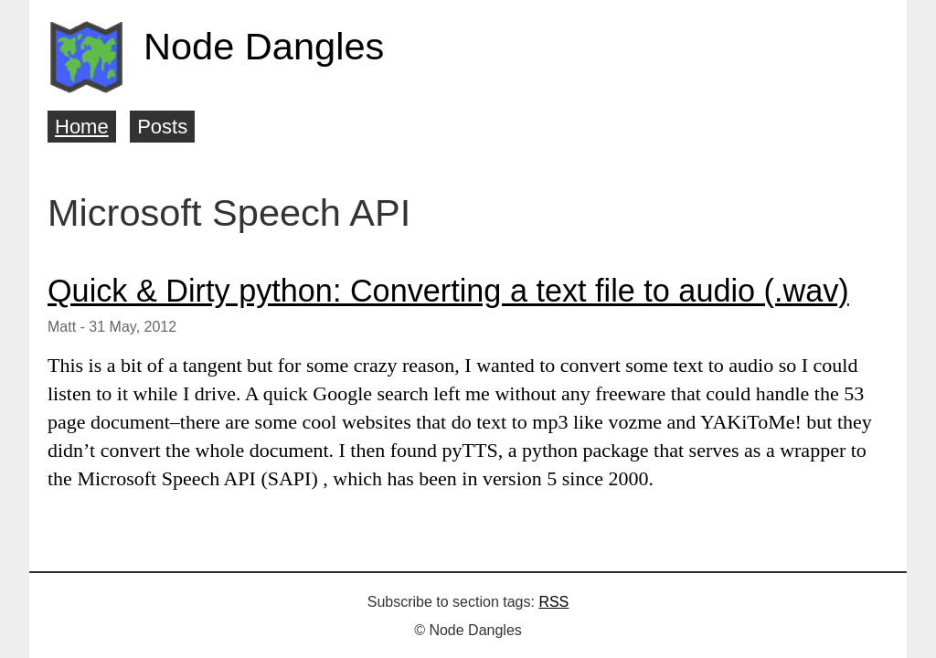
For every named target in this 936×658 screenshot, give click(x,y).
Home (82, 126)
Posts (162, 126)
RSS (553, 602)
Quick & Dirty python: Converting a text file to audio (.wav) (448, 290)
